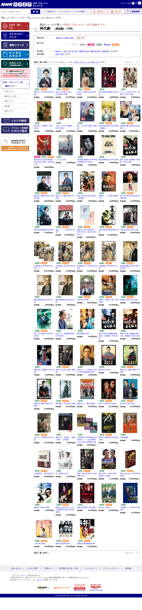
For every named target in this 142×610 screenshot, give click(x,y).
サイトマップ (65, 11)
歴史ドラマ (8, 111)
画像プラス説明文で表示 (65, 38)
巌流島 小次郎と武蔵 (41, 507)
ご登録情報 (133, 11)
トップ (6, 18)
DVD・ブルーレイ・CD (35, 18)
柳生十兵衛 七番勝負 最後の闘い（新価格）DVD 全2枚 (108, 336)
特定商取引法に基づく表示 (68, 568)
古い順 (74, 51)
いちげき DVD (61, 160)
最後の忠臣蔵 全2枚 (63, 543)
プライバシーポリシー (111, 568)
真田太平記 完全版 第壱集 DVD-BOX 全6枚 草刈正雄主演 (44, 162)
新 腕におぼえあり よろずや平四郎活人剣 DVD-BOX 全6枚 (65, 509)
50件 (62, 54)
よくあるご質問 (32, 568)
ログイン (99, 12)
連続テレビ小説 (10, 96)
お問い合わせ (15, 568)
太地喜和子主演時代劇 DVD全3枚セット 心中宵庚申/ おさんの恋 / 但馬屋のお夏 (87, 439)
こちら (38, 580)
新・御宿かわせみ (62, 473)
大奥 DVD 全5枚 (83, 300)
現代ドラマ (8, 101)
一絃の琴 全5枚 (39, 543)
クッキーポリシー (90, 568)
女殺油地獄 (124, 437)
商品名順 (105, 51)
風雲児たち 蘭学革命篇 (86, 404)
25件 (57, 54)
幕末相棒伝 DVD (83, 334)
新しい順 (67, 51)
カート (116, 11)
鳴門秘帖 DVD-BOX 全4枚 (66, 404)
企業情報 (128, 568)
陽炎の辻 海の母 (104, 370)
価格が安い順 (84, 51)
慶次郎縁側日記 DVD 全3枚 (108, 160)
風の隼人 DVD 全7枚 (127, 404)
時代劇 (7, 106)
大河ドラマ (8, 91)
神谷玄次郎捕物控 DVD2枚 (43, 230)
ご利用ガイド (51, 11)
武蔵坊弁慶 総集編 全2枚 (86, 543)
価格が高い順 (95, 51)
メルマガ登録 (80, 11)
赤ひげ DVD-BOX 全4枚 (107, 404)
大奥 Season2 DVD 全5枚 (129, 230)
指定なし (59, 51)
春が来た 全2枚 (104, 507)
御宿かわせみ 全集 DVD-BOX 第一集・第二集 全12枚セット (86, 232)
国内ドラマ (50, 18)
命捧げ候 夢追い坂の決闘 (86, 507)
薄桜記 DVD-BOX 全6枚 (128, 300)
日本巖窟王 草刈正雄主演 (43, 473)
